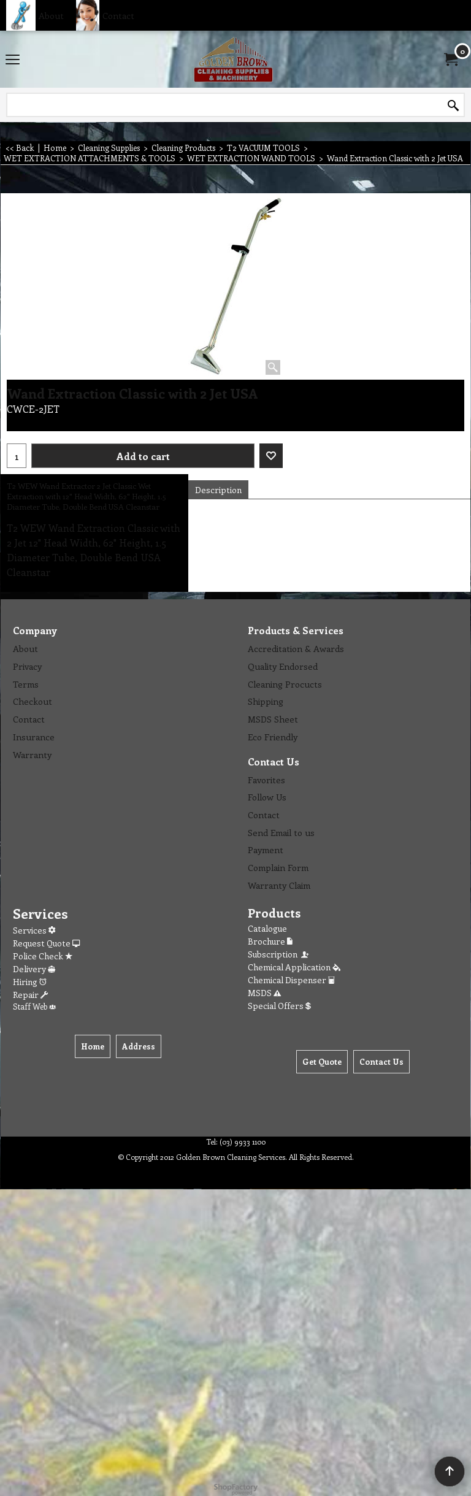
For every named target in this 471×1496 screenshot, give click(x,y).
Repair (30, 994)
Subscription (279, 954)
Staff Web (34, 1006)
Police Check (42, 956)
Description (218, 490)
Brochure (270, 941)
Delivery (34, 969)
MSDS (264, 993)
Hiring (30, 982)
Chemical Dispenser (291, 980)
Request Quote (46, 943)
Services (34, 930)
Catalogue (267, 928)
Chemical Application (294, 967)
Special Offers (279, 1005)
